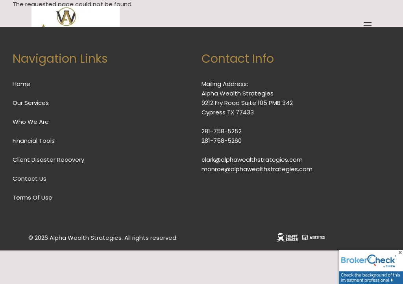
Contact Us (29, 178)
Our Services (31, 103)
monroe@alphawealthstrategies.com (257, 169)
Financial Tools (34, 140)
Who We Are (31, 122)
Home (21, 84)
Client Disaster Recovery (48, 159)
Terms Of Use (32, 197)
